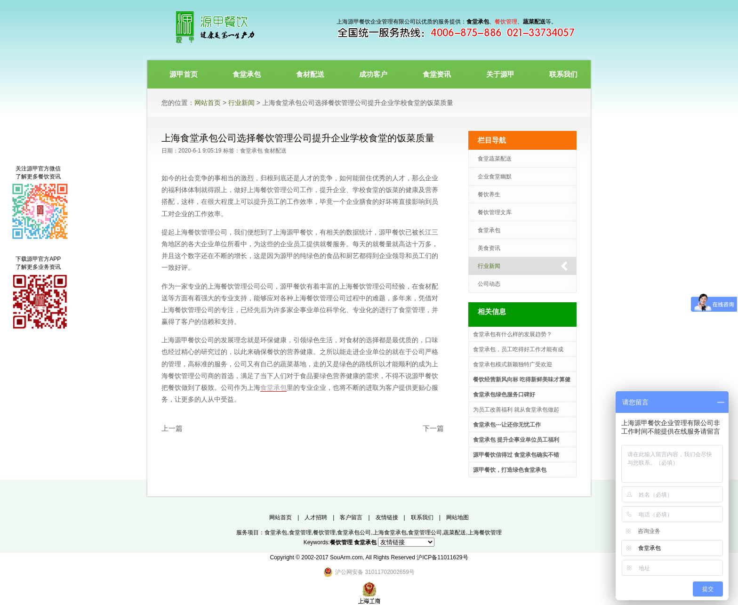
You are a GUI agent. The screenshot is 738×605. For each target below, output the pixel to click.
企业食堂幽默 (495, 176)
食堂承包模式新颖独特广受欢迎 (512, 364)
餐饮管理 (324, 532)
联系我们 (422, 517)
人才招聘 (316, 517)
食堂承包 (251, 150)
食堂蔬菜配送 (495, 158)
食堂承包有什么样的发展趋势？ (512, 334)
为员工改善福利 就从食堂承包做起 (516, 409)
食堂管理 (300, 532)
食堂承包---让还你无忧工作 (507, 424)
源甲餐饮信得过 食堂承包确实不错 (516, 455)
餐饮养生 (489, 194)
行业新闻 (241, 102)
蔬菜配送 (454, 532)
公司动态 (489, 284)
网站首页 (207, 102)
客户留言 (351, 517)
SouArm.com (346, 557)
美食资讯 (489, 248)
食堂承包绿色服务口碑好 (504, 394)
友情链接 (387, 517)
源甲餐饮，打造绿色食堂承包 (509, 470)
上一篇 (172, 428)
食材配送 (275, 150)
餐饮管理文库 (495, 212)
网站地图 (457, 517)
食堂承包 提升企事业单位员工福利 (516, 439)
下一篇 (433, 428)
